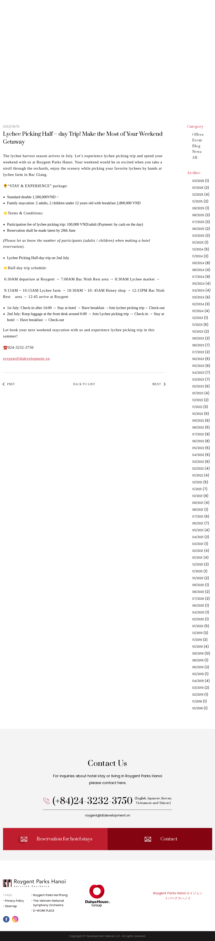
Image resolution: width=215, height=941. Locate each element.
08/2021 (200, 509)
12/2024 (200, 249)
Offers (198, 135)
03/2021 (200, 544)
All (194, 158)
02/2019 (200, 694)
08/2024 (201, 270)
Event (197, 140)
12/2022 (200, 400)
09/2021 (201, 503)
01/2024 (201, 311)
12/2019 (200, 633)
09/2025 (200, 208)
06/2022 (201, 441)
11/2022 (200, 407)
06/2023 (201, 359)
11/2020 (200, 571)
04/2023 (201, 372)
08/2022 (201, 427)
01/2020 (200, 626)
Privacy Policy (14, 901)
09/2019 (201, 653)
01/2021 (200, 557)
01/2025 (200, 242)
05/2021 (201, 530)
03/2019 (200, 688)
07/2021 (200, 516)
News (197, 152)
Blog (196, 146)
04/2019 (201, 681)
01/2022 (200, 475)
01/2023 (201, 393)
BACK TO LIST (84, 384)
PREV (11, 384)
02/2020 (200, 619)
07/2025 (201, 222)
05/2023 (201, 366)
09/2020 (200, 585)
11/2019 (200, 640)
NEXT (156, 384)
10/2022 (200, 414)
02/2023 (201, 386)
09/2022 (201, 420)
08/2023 (201, 345)
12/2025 (201, 194)
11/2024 (200, 256)
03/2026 (200, 181)
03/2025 (201, 235)
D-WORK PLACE (43, 911)
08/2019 (200, 660)
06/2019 (200, 667)
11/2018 (199, 701)
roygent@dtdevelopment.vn (26, 358)
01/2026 (200, 188)
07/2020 (201, 599)
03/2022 (201, 462)
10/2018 (200, 708)
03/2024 (201, 297)
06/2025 (201, 229)
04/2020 (200, 612)
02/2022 (201, 468)
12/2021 (200, 482)
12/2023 (200, 318)
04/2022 (201, 455)
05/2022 (201, 448)
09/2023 (201, 338)
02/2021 (200, 551)
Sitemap (11, 906)
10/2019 (200, 646)
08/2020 (201, 592)
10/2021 (200, 496)
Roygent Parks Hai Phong (50, 895)
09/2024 (201, 263)
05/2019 (200, 674)
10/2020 (200, 578)
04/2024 (201, 290)
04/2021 (200, 537)
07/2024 (201, 277)
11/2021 (200, 489)
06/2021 (200, 523)
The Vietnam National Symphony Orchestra (48, 903)
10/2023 (200, 331)
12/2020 (200, 564)
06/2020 (200, 605)
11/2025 (200, 201)
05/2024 (201, 283)
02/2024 (201, 304)
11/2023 (200, 325)
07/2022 (201, 434)
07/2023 (201, 352)
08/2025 (201, 215)
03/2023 (201, 379)
